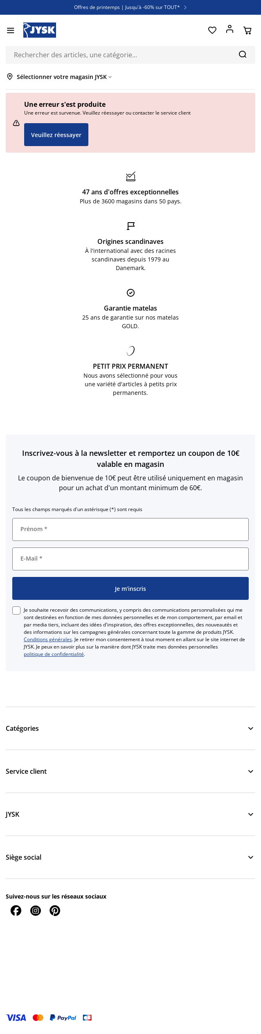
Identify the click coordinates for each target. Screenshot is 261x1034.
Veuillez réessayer (56, 135)
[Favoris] (212, 30)
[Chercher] (242, 54)
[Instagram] (35, 910)
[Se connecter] (229, 30)
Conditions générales (48, 639)
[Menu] (10, 30)
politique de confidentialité (54, 654)
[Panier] (247, 30)
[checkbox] (16, 610)
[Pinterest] (55, 910)
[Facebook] (15, 910)
